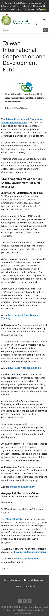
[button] (44, 19)
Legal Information (12, 580)
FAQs (18, 586)
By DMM (5, 607)
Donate (44, 9)
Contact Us (30, 586)
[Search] (45, 30)
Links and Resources (33, 580)
